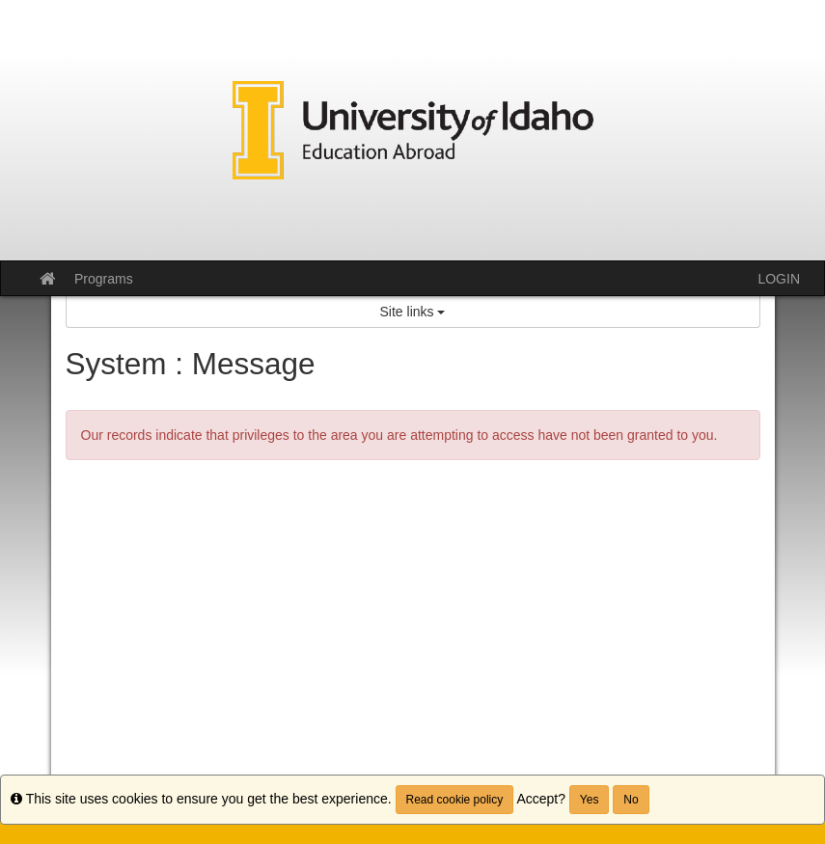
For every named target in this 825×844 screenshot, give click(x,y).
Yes (589, 799)
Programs (103, 278)
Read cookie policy (455, 799)
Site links (413, 311)
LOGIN (778, 278)
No (630, 799)
